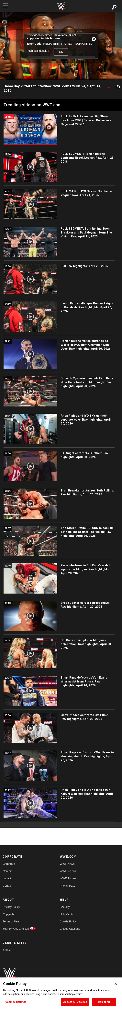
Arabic (7, 950)
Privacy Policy (11, 907)
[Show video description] (109, 86)
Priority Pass (67, 885)
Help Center (67, 914)
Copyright (9, 914)
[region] (61, 993)
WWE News (67, 863)
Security (65, 907)
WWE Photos (68, 878)
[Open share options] (117, 86)
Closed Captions (70, 928)
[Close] (115, 983)
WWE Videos (68, 871)
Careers (8, 871)
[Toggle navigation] (5, 6)
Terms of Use (11, 921)
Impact (7, 878)
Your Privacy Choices (16, 928)
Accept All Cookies (75, 1001)
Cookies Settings (15, 1001)
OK (61, 51)
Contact (7, 885)
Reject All (104, 1001)
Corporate (9, 863)
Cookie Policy (68, 921)
